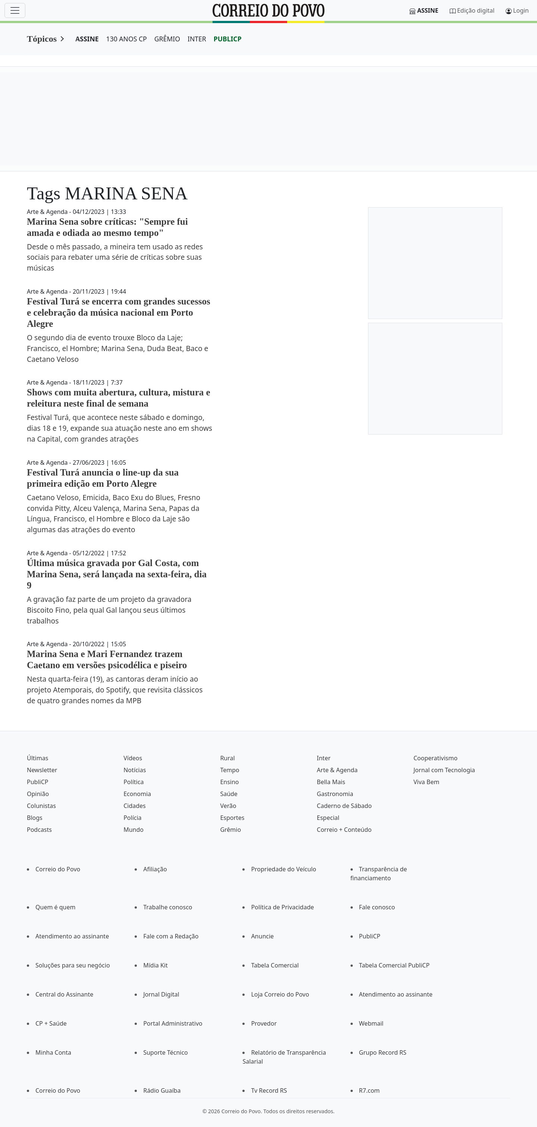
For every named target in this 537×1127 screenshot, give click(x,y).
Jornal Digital (161, 994)
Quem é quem (55, 907)
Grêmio (230, 829)
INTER (197, 38)
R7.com (369, 1090)
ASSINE (87, 38)
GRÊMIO (167, 38)
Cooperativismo (436, 758)
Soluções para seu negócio (72, 965)
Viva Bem (426, 782)
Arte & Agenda (337, 770)
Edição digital (475, 10)
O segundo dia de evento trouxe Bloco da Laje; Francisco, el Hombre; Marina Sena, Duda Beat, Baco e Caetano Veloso (117, 348)
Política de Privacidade (282, 907)
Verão (228, 806)
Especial (328, 818)
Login (521, 10)
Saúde (229, 794)
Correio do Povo (57, 869)
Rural (227, 758)
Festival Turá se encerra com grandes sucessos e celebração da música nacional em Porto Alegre (118, 312)
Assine (428, 10)
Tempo (229, 770)
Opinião (38, 794)
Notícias (134, 770)
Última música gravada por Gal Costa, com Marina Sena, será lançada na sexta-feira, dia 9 (117, 574)
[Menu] (14, 10)
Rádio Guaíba (161, 1090)
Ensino (229, 782)
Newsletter (42, 770)
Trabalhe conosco (167, 907)
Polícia (132, 818)
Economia (137, 794)
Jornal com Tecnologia (444, 770)
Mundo (133, 829)
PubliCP (37, 782)
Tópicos (42, 39)
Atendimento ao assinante (72, 936)
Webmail (371, 1023)
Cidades (134, 806)
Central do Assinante (64, 994)
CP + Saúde (51, 1023)
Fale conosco (377, 907)
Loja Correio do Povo (280, 994)
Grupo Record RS (382, 1052)
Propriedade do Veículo (283, 869)
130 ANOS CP (126, 38)
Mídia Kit (155, 965)
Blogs (35, 818)
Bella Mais (331, 782)
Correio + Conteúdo (344, 829)
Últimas (37, 758)
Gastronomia (335, 794)
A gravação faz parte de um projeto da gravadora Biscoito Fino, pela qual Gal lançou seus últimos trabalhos (109, 610)
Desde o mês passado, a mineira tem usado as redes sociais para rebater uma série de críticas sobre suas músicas (115, 257)
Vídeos (132, 758)
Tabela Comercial (275, 965)
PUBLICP (228, 38)
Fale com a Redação (170, 936)
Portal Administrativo (172, 1023)
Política (133, 782)
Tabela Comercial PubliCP (394, 965)
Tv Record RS (269, 1090)
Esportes (232, 818)
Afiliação (155, 869)
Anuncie (262, 936)
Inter (324, 758)
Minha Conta (53, 1052)
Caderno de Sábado (344, 806)
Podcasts (39, 829)
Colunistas (41, 806)
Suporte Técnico (165, 1052)
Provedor (264, 1023)
